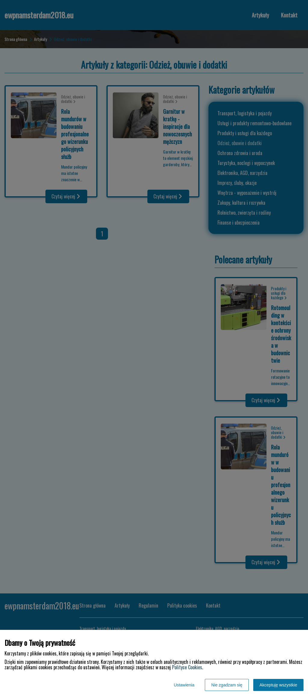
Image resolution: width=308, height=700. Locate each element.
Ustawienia (184, 685)
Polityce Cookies (187, 667)
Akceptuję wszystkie (278, 685)
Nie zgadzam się (226, 685)
